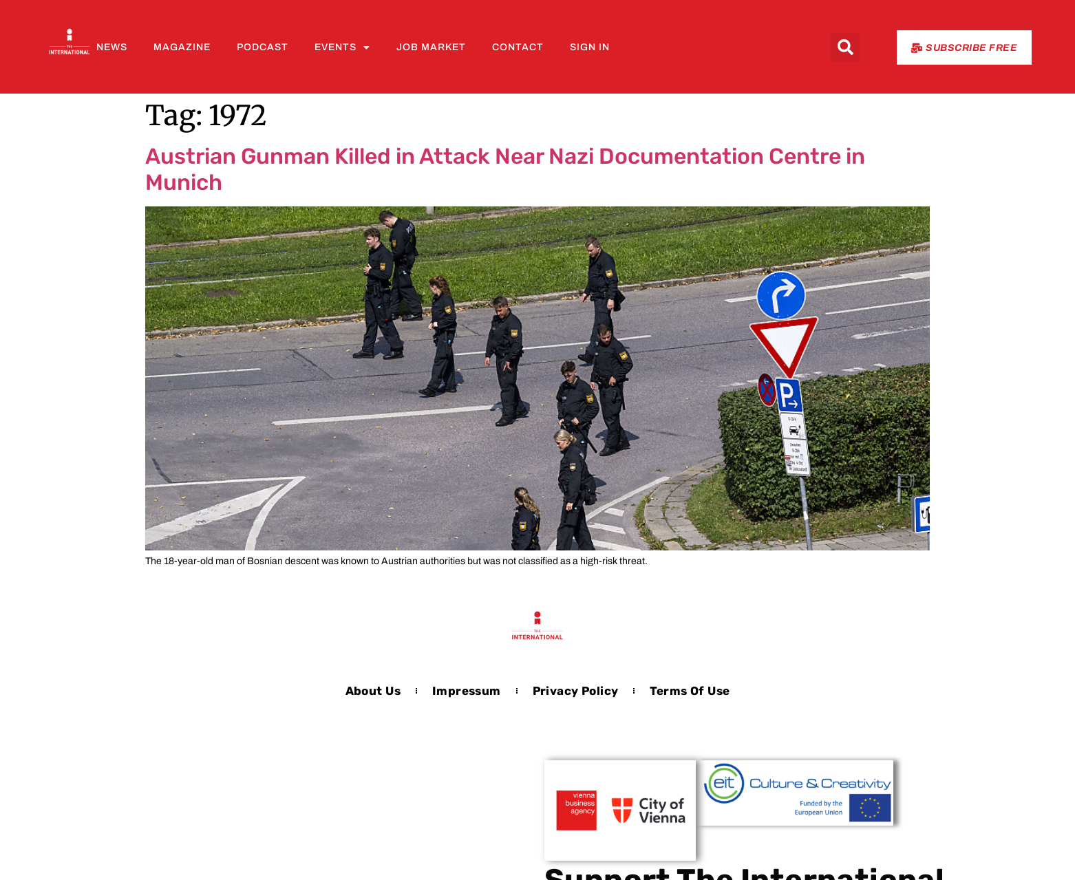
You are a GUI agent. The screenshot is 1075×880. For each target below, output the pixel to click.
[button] (845, 47)
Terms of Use (690, 691)
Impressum (466, 691)
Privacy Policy (576, 691)
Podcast (262, 47)
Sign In (590, 47)
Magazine (182, 47)
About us (373, 691)
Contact (518, 47)
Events (342, 47)
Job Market (431, 47)
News (111, 47)
